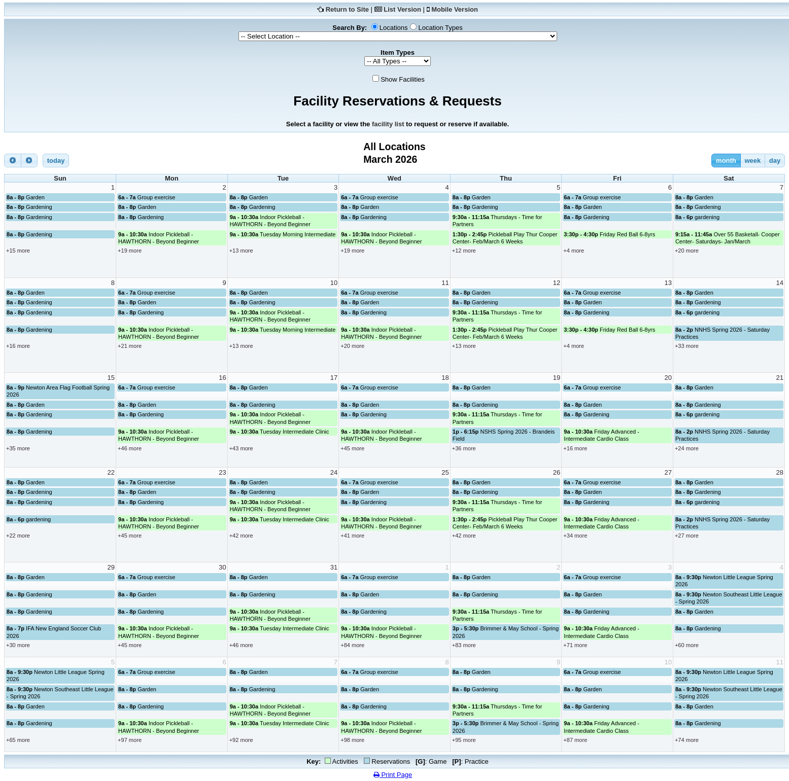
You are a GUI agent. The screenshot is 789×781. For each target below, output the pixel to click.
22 (111, 472)
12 (556, 283)
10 (333, 283)
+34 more (575, 535)
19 (556, 377)
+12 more (464, 250)
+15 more (18, 250)
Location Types (440, 27)
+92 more (241, 740)
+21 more (130, 346)
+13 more (241, 250)
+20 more (687, 250)
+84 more (352, 645)
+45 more (352, 448)
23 (222, 472)
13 (667, 283)
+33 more (687, 346)
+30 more (18, 645)
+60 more (687, 645)
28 (779, 472)
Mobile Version (454, 9)
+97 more (130, 740)
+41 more (352, 535)
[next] (29, 160)
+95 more (464, 740)
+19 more (130, 250)
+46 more (130, 448)
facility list (388, 124)
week (752, 160)
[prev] (12, 160)
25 (445, 472)
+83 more (464, 645)
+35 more (18, 448)
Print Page (392, 774)
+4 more (573, 250)
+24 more (687, 448)
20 (667, 377)
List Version (402, 9)
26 (556, 472)
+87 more (575, 740)
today (56, 160)
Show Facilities (403, 79)
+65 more (18, 740)
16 (222, 377)
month (726, 160)
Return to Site (347, 9)
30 (222, 567)
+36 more (464, 448)
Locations (394, 27)
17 (333, 377)
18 (445, 377)
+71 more (575, 645)
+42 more (241, 535)
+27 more (687, 535)
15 (111, 377)
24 (333, 472)
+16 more (18, 346)
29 (111, 567)
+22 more (18, 535)
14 (779, 283)
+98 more (352, 740)
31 (333, 567)
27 (667, 472)
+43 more (241, 448)
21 (779, 377)
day (774, 160)
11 (445, 283)
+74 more (687, 740)
